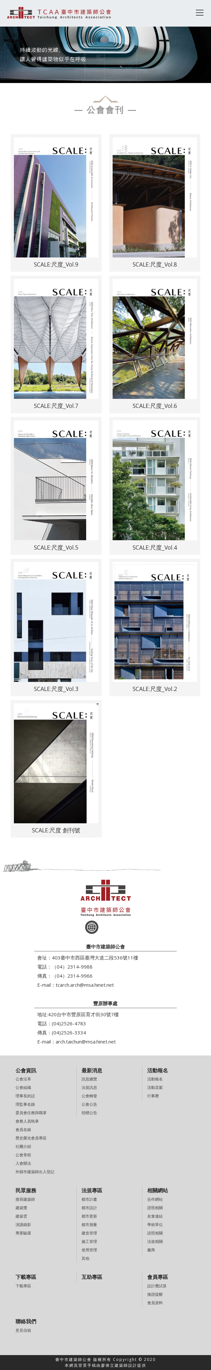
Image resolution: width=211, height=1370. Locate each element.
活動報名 (155, 1079)
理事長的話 (25, 1096)
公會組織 (23, 1087)
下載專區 (23, 1286)
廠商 (151, 1250)
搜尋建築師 (25, 1199)
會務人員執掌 (27, 1121)
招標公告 (89, 1112)
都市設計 (89, 1207)
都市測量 (89, 1224)
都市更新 (89, 1216)
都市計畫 (89, 1199)
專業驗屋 (23, 1233)
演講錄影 (23, 1224)
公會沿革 (23, 1079)
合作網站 (155, 1199)
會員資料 (155, 1302)
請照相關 (155, 1233)
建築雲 (21, 1216)
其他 (85, 1258)
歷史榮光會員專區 (31, 1138)
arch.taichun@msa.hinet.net (86, 1041)
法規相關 (155, 1241)
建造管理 (89, 1233)
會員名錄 (23, 1129)
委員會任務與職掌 (31, 1112)
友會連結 (155, 1216)
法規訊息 (89, 1087)
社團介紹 (23, 1146)
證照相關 (155, 1207)
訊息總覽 (89, 1079)
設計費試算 (157, 1286)
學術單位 (155, 1224)
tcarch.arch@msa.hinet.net (85, 985)
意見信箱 (23, 1330)
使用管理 (89, 1250)
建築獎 (21, 1207)
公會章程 (23, 1155)
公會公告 (89, 1104)
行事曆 (153, 1096)
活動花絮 (155, 1087)
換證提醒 (155, 1294)
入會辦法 (23, 1163)
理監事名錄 (25, 1104)
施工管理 (89, 1241)
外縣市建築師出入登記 (35, 1171)
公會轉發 (89, 1096)
